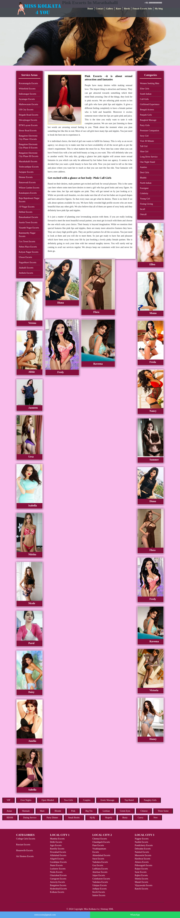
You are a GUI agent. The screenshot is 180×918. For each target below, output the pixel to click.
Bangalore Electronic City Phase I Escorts (28, 137)
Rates (118, 8)
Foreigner (144, 188)
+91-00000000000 (153, 2)
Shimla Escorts (141, 879)
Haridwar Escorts (142, 859)
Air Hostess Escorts (25, 856)
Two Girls (68, 800)
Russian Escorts (23, 844)
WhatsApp (135, 915)
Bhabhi (143, 178)
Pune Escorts (98, 845)
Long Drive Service (148, 157)
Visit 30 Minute (147, 141)
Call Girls (144, 99)
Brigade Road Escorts (28, 115)
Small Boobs (74, 817)
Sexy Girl (144, 136)
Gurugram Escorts (58, 879)
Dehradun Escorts (143, 849)
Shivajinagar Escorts (28, 120)
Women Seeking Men (149, 83)
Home (90, 8)
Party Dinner (52, 817)
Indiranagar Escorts (27, 94)
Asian (9, 811)
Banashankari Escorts (28, 217)
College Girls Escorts (25, 839)
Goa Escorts (97, 865)
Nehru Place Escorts (28, 247)
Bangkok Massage (148, 120)
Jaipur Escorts (98, 875)
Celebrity (144, 193)
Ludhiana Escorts (100, 869)
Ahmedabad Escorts (101, 855)
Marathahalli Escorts (28, 161)
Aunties (143, 167)
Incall (142, 209)
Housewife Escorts (24, 850)
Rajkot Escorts (141, 875)
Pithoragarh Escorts (143, 865)
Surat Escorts (98, 859)
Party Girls (145, 125)
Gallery (109, 8)
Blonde (58, 811)
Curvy (140, 817)
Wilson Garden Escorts (29, 188)
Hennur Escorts (26, 177)
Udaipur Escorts (99, 885)
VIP (8, 800)
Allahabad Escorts (58, 855)
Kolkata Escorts (57, 892)
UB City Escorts (26, 109)
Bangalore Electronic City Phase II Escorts (28, 146)
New (155, 817)
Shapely (108, 817)
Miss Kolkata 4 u (91, 909)
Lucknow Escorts (58, 869)
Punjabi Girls (146, 115)
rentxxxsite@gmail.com (45, 915)
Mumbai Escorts (57, 839)
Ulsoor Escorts (25, 257)
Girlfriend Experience (149, 104)
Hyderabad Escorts (58, 889)
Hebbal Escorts (25, 212)
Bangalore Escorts (58, 885)
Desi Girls (144, 172)
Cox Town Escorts (27, 241)
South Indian (145, 94)
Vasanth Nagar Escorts (29, 228)
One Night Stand (147, 162)
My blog (159, 8)
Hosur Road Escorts (28, 130)
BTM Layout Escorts (28, 125)
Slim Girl (144, 151)
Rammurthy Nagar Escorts (27, 234)
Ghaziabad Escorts (58, 875)
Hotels (127, 8)
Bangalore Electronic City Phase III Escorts (28, 154)
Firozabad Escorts (58, 852)
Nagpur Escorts (142, 839)
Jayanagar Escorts (27, 99)
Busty (125, 817)
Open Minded (47, 800)
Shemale (26, 811)
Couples (86, 800)
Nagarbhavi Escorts (27, 262)
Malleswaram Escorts (28, 104)
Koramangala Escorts (28, 83)
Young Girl (145, 198)
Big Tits (89, 811)
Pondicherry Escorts (144, 845)
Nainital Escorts (142, 852)
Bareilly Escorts (57, 849)
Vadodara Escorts (100, 862)
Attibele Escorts (26, 273)
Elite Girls (144, 88)
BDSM (10, 817)
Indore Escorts (98, 895)
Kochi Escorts (98, 892)
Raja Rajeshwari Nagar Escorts (29, 200)
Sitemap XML (107, 909)
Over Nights (25, 800)
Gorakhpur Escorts (58, 862)
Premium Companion (149, 130)
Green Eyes (125, 811)
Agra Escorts (56, 845)
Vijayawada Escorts (143, 885)
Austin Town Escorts (28, 222)
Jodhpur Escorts (99, 889)
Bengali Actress (147, 109)
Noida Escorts (56, 872)
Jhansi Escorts (56, 865)
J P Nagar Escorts (27, 207)
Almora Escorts (142, 862)
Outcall (143, 214)
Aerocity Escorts (57, 882)
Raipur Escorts (141, 869)
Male (42, 811)
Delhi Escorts (56, 842)
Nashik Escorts (141, 842)
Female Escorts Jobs (142, 8)
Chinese (144, 811)
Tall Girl (144, 146)
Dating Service (30, 817)
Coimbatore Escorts (101, 879)
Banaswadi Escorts (27, 182)
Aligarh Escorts (57, 859)
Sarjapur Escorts (26, 172)
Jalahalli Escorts (26, 268)
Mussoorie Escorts (143, 855)
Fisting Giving (146, 204)
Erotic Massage (107, 800)
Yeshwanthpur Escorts (29, 167)
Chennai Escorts (99, 839)
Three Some (163, 811)
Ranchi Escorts (141, 889)
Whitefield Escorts (27, 88)
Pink (73, 811)
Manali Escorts (141, 882)
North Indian (145, 183)
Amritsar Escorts (99, 872)
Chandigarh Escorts (101, 842)
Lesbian (106, 811)
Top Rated (129, 800)
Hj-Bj (92, 817)
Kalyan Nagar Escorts (28, 252)
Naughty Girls (150, 800)
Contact (99, 8)
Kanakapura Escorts (28, 193)
